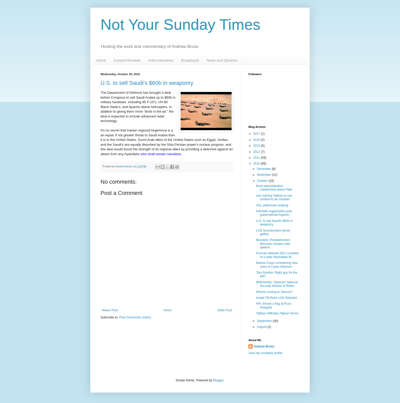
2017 (257, 134)
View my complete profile (265, 353)
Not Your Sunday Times (180, 24)
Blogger (218, 380)
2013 (257, 145)
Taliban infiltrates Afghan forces (277, 313)
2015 (257, 140)
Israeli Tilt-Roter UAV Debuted (276, 298)
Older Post (224, 310)
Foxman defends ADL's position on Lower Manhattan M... (277, 255)
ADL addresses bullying (272, 205)
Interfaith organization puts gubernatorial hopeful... (274, 213)
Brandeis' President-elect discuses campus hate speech (273, 243)
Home (101, 60)
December (264, 169)
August (262, 327)
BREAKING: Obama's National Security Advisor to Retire (277, 284)
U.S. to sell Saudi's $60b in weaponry (147, 83)
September (265, 321)
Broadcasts (190, 60)
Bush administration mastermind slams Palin (274, 187)
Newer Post (110, 310)
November (264, 175)
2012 (257, 152)
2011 (257, 157)
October (263, 181)
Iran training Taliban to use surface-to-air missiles (274, 197)
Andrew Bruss (264, 346)
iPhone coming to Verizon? (274, 292)
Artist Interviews (160, 60)
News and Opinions (222, 60)
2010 (257, 163)
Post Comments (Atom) (135, 317)
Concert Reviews (127, 60)
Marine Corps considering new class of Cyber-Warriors (276, 264)
